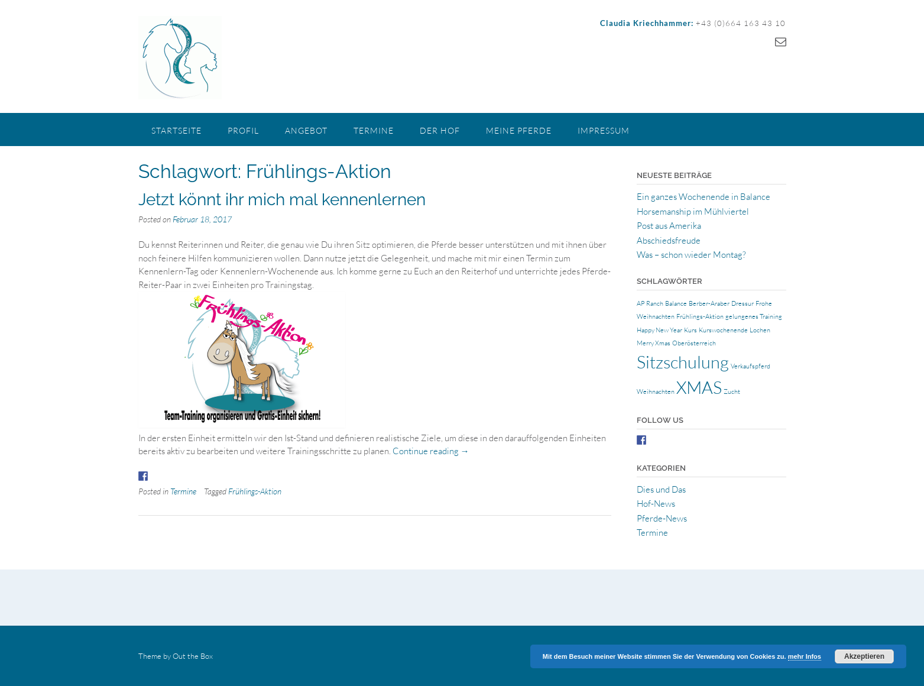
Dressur (742, 303)
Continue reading (431, 451)
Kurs (690, 330)
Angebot (306, 130)
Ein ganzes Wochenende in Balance (703, 196)
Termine (374, 130)
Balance (676, 303)
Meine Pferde (519, 130)
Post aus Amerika (669, 225)
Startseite (176, 130)
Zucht (732, 391)
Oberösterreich (694, 343)
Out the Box (193, 656)
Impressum (604, 130)
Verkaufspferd (750, 366)
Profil (243, 130)
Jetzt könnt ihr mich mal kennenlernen (282, 199)
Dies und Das (661, 489)
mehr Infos (804, 656)
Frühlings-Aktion (254, 491)
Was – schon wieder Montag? (691, 254)
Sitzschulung (683, 362)
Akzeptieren (864, 656)
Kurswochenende (723, 330)
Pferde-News (662, 518)
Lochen (760, 330)
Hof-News (656, 503)
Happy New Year (659, 330)
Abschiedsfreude (669, 240)
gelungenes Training (753, 316)
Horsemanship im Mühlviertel (693, 211)
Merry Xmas (653, 343)
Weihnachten (656, 391)
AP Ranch (650, 303)
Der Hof (440, 130)
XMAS (699, 387)
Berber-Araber (709, 303)
